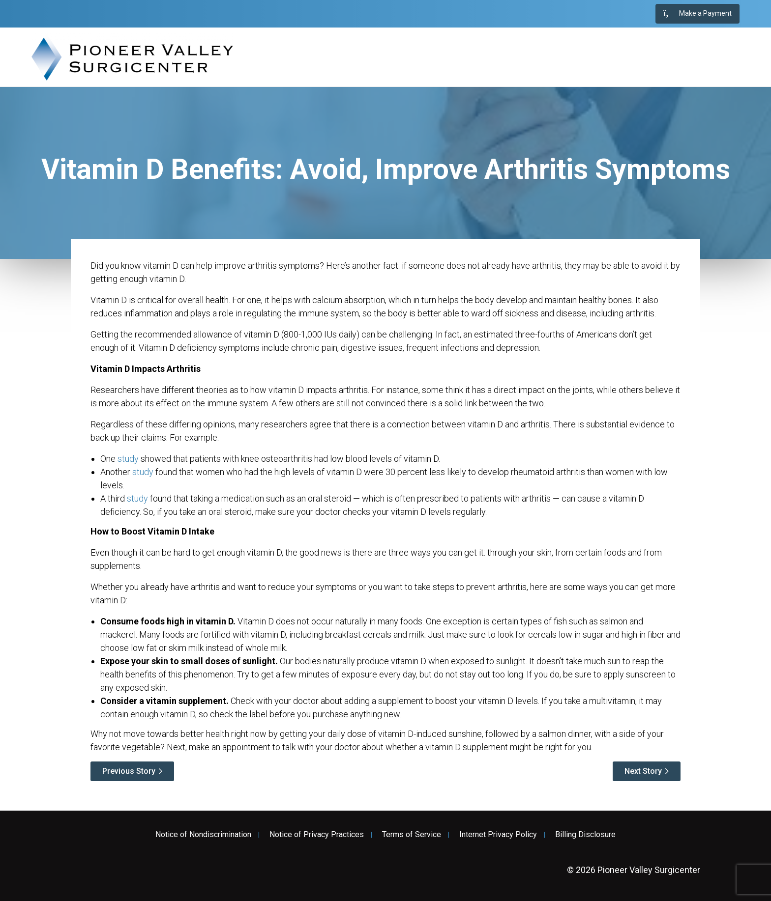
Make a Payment (697, 14)
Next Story (643, 771)
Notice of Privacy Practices (316, 835)
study (128, 458)
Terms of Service (411, 835)
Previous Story (128, 771)
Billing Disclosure (585, 835)
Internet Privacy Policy (498, 835)
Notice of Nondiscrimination (203, 835)
